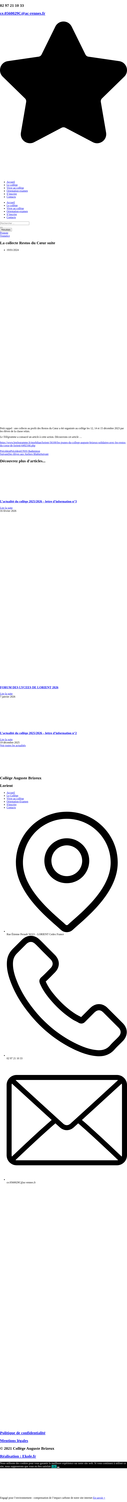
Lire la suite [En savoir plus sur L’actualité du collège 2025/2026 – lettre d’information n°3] (6, 507)
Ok (54, 1466)
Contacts (11, 196)
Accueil (11, 182)
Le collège (12, 184)
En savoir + (99, 1497)
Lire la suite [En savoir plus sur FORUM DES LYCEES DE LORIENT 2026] (6, 693)
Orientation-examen (17, 190)
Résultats (6, 229)
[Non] (58, 1467)
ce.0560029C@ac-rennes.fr (22, 13)
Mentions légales (14, 1440)
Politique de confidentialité (22, 1433)
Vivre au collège (15, 187)
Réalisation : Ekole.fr (18, 1456)
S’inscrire (12, 193)
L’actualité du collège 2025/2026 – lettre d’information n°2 (38, 733)
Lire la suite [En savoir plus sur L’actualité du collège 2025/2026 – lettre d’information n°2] (6, 739)
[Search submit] (1, 227)
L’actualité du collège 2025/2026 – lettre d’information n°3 (38, 501)
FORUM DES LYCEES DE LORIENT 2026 (29, 687)
